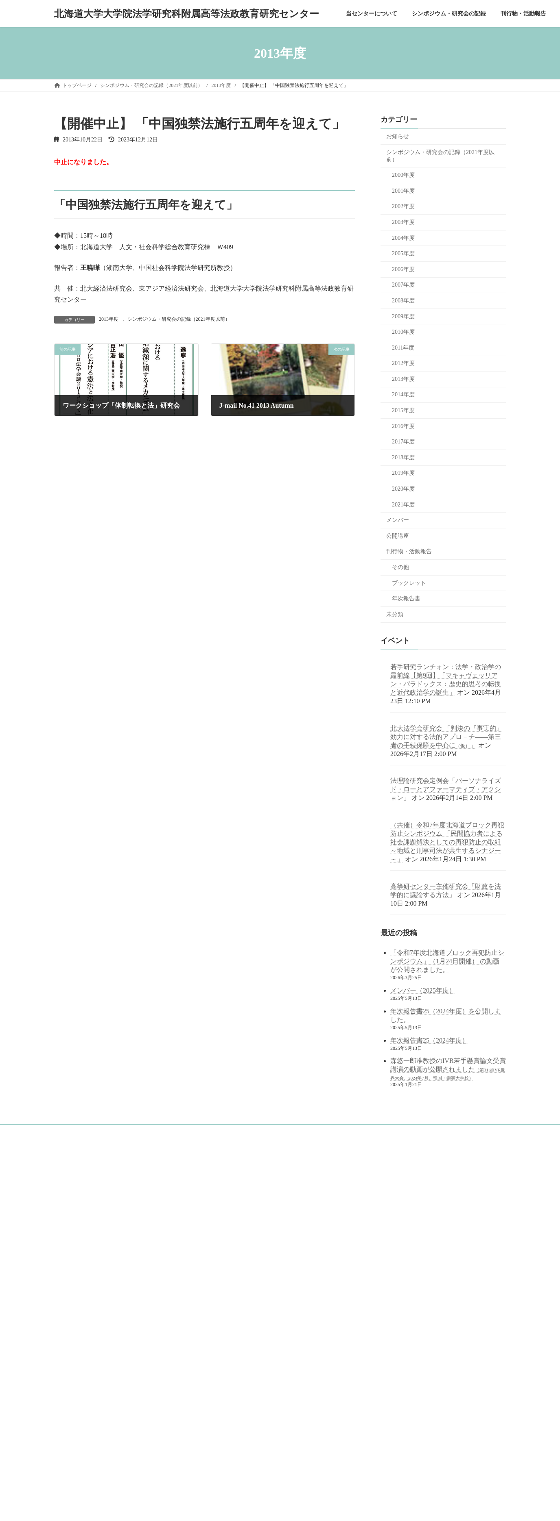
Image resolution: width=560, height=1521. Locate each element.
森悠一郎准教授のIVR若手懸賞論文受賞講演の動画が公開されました (448, 1069)
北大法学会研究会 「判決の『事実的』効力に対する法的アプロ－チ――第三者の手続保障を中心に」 (446, 737)
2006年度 (403, 269)
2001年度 (403, 191)
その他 (400, 567)
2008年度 (403, 301)
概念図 (71, 1217)
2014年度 (403, 395)
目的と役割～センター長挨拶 (95, 1203)
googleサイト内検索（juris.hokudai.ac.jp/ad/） (257, 1172)
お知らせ (397, 136)
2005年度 (403, 253)
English (66, 1401)
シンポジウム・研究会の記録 (90, 1274)
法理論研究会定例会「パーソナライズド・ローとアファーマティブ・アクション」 (445, 790)
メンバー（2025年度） (422, 990)
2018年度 (403, 457)
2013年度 (108, 319)
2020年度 (403, 489)
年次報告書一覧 (81, 1330)
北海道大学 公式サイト (237, 1239)
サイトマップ (73, 1387)
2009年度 (403, 316)
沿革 (69, 1231)
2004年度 (403, 238)
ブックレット (409, 583)
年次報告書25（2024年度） (429, 1040)
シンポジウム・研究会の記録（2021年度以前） (178, 319)
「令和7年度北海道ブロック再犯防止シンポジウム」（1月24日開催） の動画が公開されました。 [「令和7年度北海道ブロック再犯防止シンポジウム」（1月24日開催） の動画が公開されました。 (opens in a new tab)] (447, 961)
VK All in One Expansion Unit (302, 1507)
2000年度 (403, 175)
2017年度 (403, 442)
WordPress (210, 1507)
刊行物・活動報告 (409, 552)
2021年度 (403, 505)
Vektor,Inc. (350, 1507)
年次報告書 (406, 598)
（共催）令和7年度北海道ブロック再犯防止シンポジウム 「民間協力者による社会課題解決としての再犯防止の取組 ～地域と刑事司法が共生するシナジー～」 (447, 842)
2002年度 (403, 207)
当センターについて (81, 1189)
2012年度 (403, 363)
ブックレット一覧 (83, 1344)
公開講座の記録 (81, 1302)
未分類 (394, 614)
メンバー (397, 520)
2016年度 (403, 426)
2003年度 (403, 222)
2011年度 (403, 348)
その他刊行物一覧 (83, 1359)
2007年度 (403, 285)
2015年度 (403, 410)
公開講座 (397, 536)
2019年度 (403, 473)
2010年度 (403, 332)
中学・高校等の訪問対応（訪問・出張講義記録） (112, 1372)
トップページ (73, 1175)
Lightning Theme (248, 1507)
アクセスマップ (81, 1259)
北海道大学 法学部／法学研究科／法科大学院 (263, 1218)
